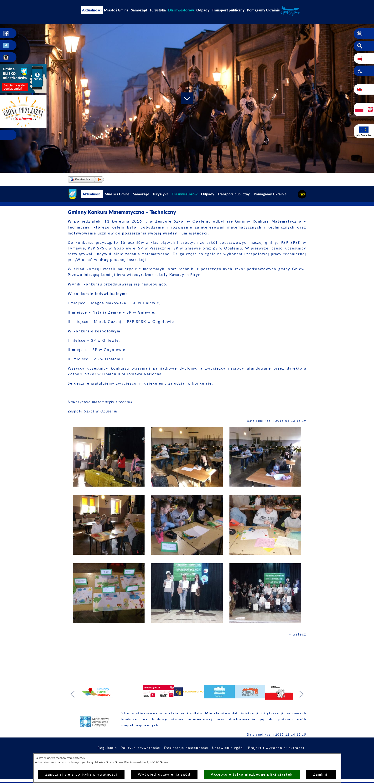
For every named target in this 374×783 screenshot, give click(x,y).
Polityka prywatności (141, 748)
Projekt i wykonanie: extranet (276, 748)
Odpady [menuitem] (202, 10)
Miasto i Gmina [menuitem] (116, 10)
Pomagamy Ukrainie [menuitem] (263, 10)
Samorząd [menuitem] (139, 10)
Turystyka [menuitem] (158, 10)
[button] (364, 33)
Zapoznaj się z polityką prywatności (81, 774)
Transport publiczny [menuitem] (228, 10)
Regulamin (107, 748)
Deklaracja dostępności (186, 748)
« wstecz (297, 634)
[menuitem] (181, 10)
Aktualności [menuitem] (92, 10)
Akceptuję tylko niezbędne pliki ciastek (252, 774)
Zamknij (321, 774)
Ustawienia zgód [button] (227, 748)
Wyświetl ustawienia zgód (164, 774)
